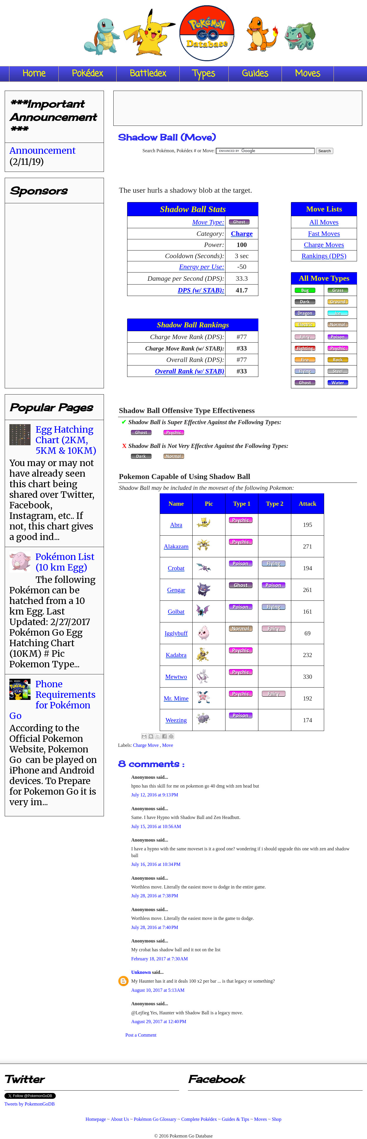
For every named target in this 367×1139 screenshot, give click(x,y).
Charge (241, 233)
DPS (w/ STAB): (201, 290)
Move (167, 745)
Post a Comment (140, 1035)
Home (34, 74)
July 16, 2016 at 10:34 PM (156, 864)
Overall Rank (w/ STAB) (189, 371)
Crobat (176, 568)
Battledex (148, 74)
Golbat (176, 611)
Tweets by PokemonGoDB (29, 1103)
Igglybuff (176, 633)
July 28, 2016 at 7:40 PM (154, 927)
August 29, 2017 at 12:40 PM (158, 1021)
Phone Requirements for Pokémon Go (52, 699)
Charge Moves (324, 244)
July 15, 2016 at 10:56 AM (156, 826)
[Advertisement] (238, 106)
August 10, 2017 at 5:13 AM (157, 990)
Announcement (42, 150)
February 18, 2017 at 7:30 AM (159, 958)
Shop (277, 1119)
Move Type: (208, 222)
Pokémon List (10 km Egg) (65, 562)
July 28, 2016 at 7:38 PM (154, 895)
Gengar (176, 589)
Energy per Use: (201, 266)
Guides (255, 74)
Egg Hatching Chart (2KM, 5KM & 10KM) (66, 440)
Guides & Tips (235, 1119)
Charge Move (146, 745)
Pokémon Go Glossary (155, 1119)
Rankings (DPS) (324, 256)
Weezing (176, 720)
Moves (307, 74)
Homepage (95, 1119)
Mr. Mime (176, 698)
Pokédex (87, 74)
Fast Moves (324, 233)
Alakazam (176, 546)
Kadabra (176, 654)
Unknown (141, 972)
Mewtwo (176, 676)
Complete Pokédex (199, 1119)
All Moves (324, 222)
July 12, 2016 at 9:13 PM (154, 794)
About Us (120, 1119)
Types (204, 74)
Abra (176, 524)
